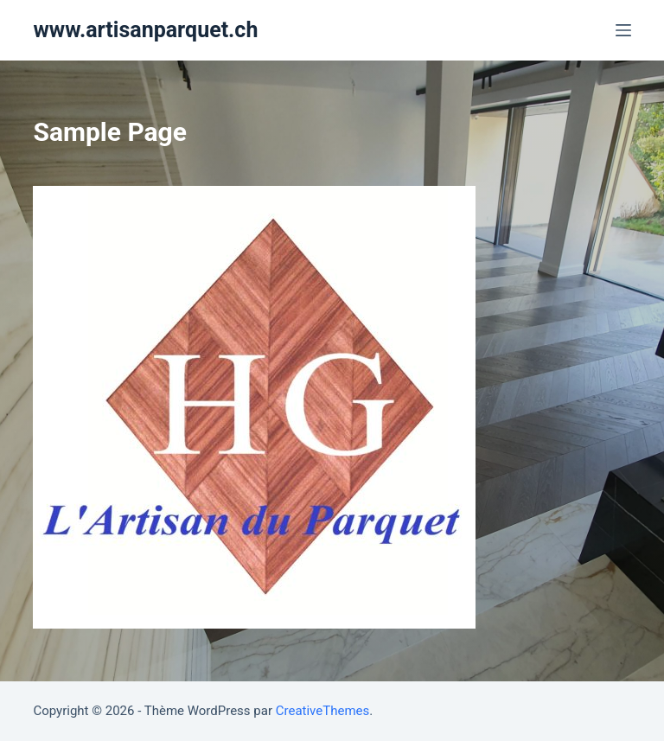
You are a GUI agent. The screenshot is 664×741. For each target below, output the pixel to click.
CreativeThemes (323, 711)
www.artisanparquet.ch (145, 29)
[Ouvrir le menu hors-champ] (623, 30)
